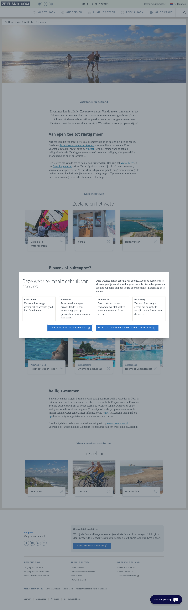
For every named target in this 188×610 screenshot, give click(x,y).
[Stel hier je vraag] (166, 599)
